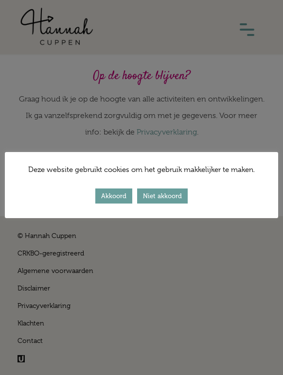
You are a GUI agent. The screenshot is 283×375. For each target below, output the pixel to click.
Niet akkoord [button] (162, 196)
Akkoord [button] (113, 196)
